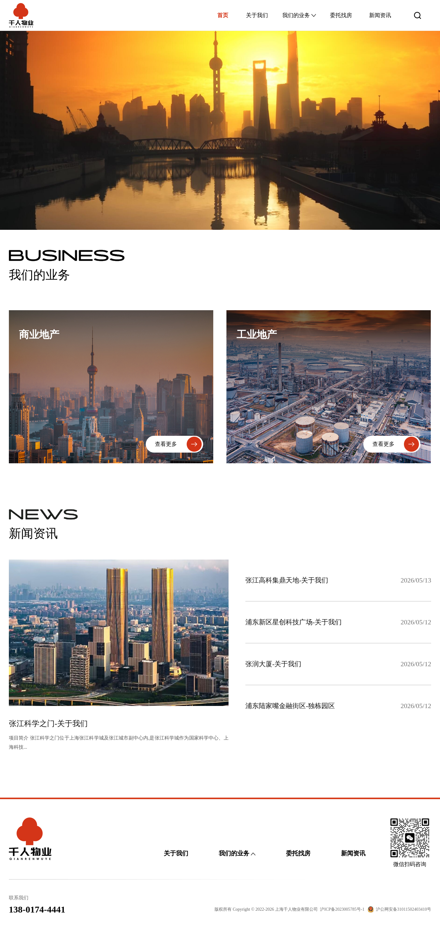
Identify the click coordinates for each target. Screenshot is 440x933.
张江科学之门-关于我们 (48, 723)
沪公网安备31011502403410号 (403, 909)
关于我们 (257, 15)
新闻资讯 (380, 15)
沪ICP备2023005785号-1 (342, 909)
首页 (222, 15)
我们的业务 (299, 15)
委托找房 (341, 15)
